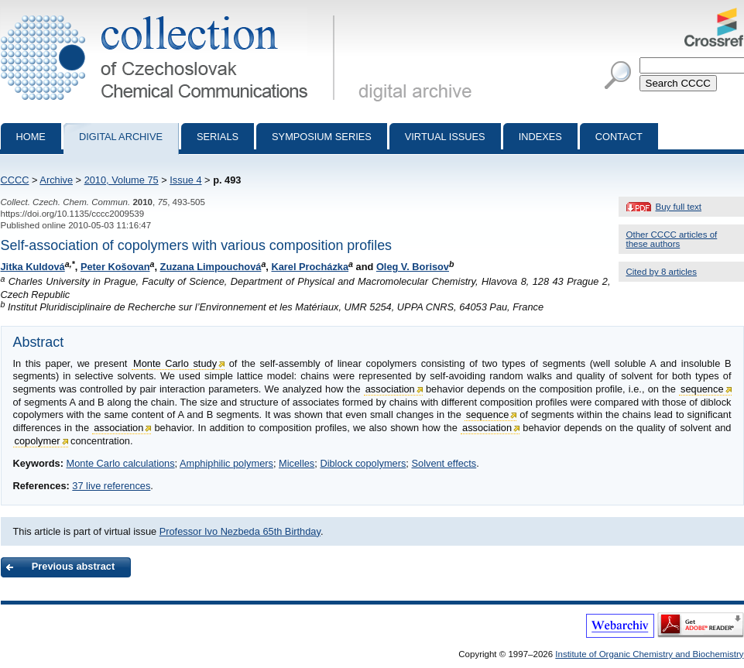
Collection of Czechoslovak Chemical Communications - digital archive (171, 14)
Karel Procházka (309, 266)
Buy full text (679, 206)
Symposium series (322, 136)
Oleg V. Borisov (412, 266)
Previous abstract (73, 566)
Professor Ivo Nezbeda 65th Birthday (240, 531)
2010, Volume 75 (121, 180)
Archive (56, 180)
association (390, 389)
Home (31, 136)
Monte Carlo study (175, 363)
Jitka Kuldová (33, 266)
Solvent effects (443, 463)
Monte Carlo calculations (120, 463)
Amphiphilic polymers (226, 463)
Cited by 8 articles (662, 271)
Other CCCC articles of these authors (672, 239)
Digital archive (121, 136)
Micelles (296, 463)
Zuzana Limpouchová (211, 266)
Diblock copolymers (363, 463)
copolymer (37, 441)
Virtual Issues (445, 136)
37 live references (111, 486)
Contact (619, 136)
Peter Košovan (115, 266)
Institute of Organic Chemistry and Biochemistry (649, 654)
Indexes (540, 136)
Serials (217, 136)
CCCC (15, 180)
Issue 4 (185, 180)
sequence (702, 389)
